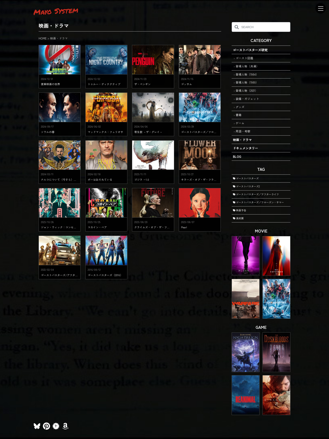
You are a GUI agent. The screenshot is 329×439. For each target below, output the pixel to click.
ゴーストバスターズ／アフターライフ (256, 194)
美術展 (238, 218)
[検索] (236, 27)
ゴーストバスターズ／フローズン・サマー (258, 202)
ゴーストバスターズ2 (246, 186)
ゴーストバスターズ (246, 178)
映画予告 (239, 210)
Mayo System (55, 11)
